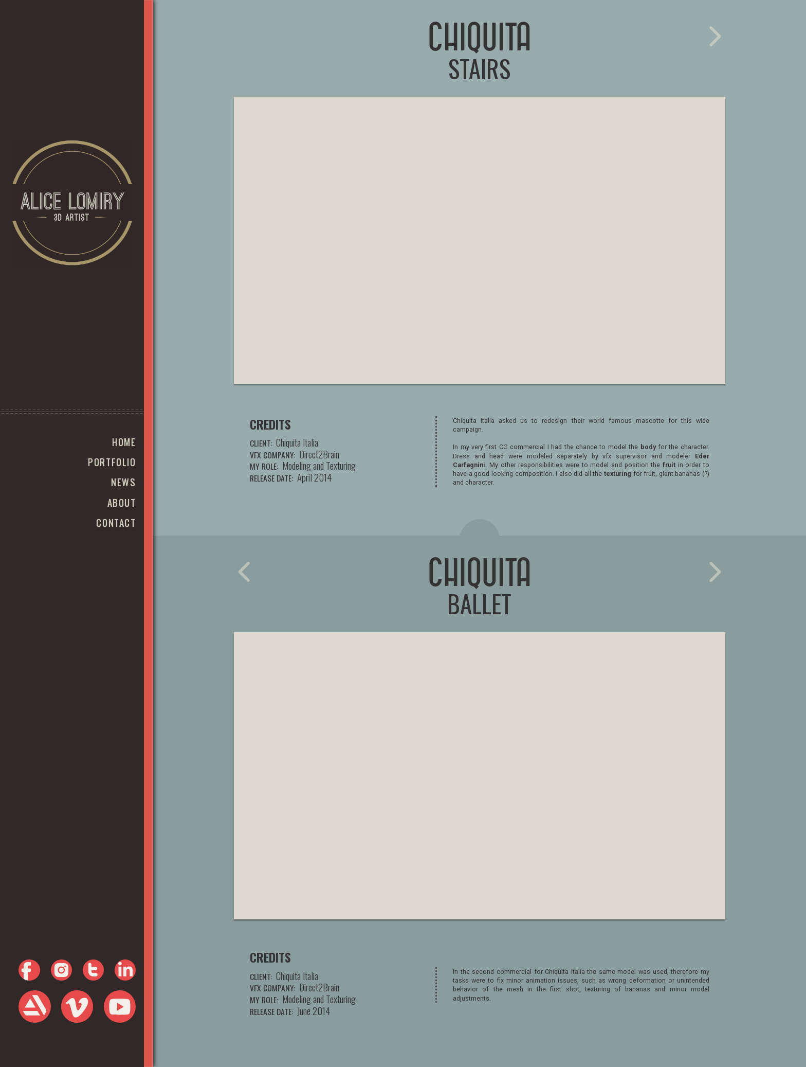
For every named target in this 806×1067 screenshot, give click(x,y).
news (123, 482)
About (121, 502)
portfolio (112, 462)
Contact (116, 522)
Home (124, 442)
